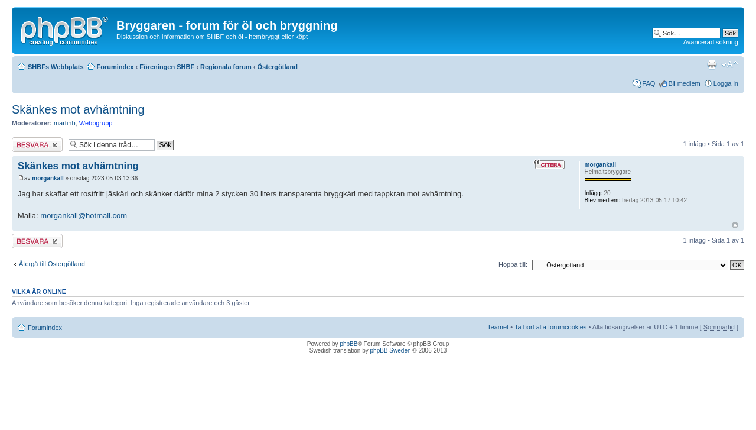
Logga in (725, 83)
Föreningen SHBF (166, 66)
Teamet (498, 327)
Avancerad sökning (710, 42)
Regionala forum (226, 66)
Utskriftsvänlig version (711, 64)
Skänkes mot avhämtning (78, 109)
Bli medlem (684, 83)
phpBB (348, 344)
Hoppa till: (512, 264)
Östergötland (278, 66)
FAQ (648, 83)
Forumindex (115, 66)
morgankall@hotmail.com (83, 215)
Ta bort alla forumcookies (550, 327)
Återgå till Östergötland (52, 263)
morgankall (47, 178)
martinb (65, 123)
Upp (735, 225)
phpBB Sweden (390, 350)
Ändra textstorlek (729, 64)
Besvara (37, 144)
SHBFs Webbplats (56, 66)
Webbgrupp (96, 123)
